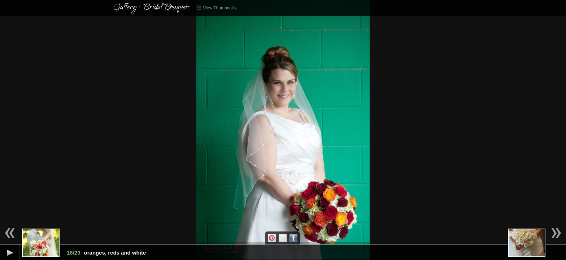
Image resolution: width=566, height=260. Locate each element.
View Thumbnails (216, 7)
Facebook (293, 238)
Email (283, 238)
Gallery (124, 8)
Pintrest (272, 238)
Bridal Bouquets (166, 8)
